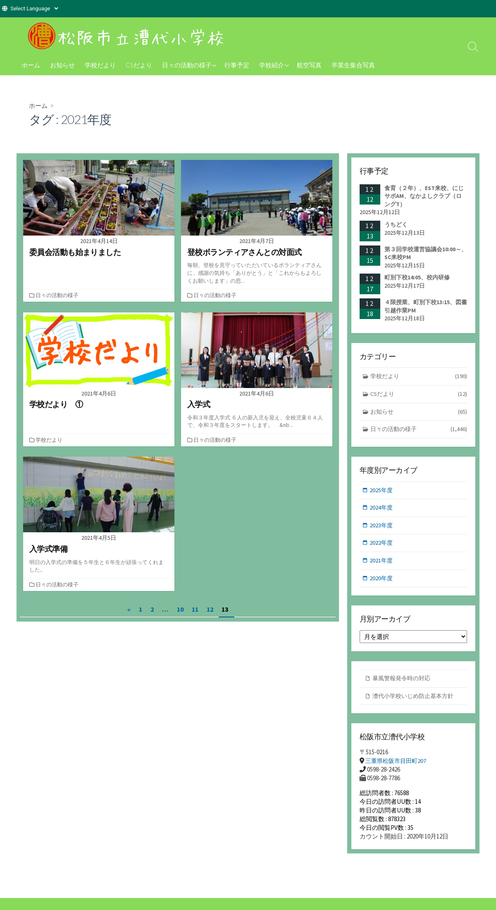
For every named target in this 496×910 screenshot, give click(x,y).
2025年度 (382, 492)
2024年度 (382, 510)
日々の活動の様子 (187, 65)
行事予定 (236, 65)
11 (195, 609)
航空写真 (309, 65)
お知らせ (62, 65)
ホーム (30, 65)
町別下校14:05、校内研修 (417, 277)
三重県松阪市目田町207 (397, 766)
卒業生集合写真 (353, 65)
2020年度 (382, 582)
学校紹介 (271, 65)
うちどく (396, 224)
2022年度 (382, 546)
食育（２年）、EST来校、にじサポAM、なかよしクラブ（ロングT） (424, 196)
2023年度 (382, 528)
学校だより (100, 65)
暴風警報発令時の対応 (403, 682)
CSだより (139, 65)
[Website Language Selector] (34, 8)
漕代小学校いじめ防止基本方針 (415, 700)
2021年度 (382, 564)
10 (180, 609)
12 (210, 609)
